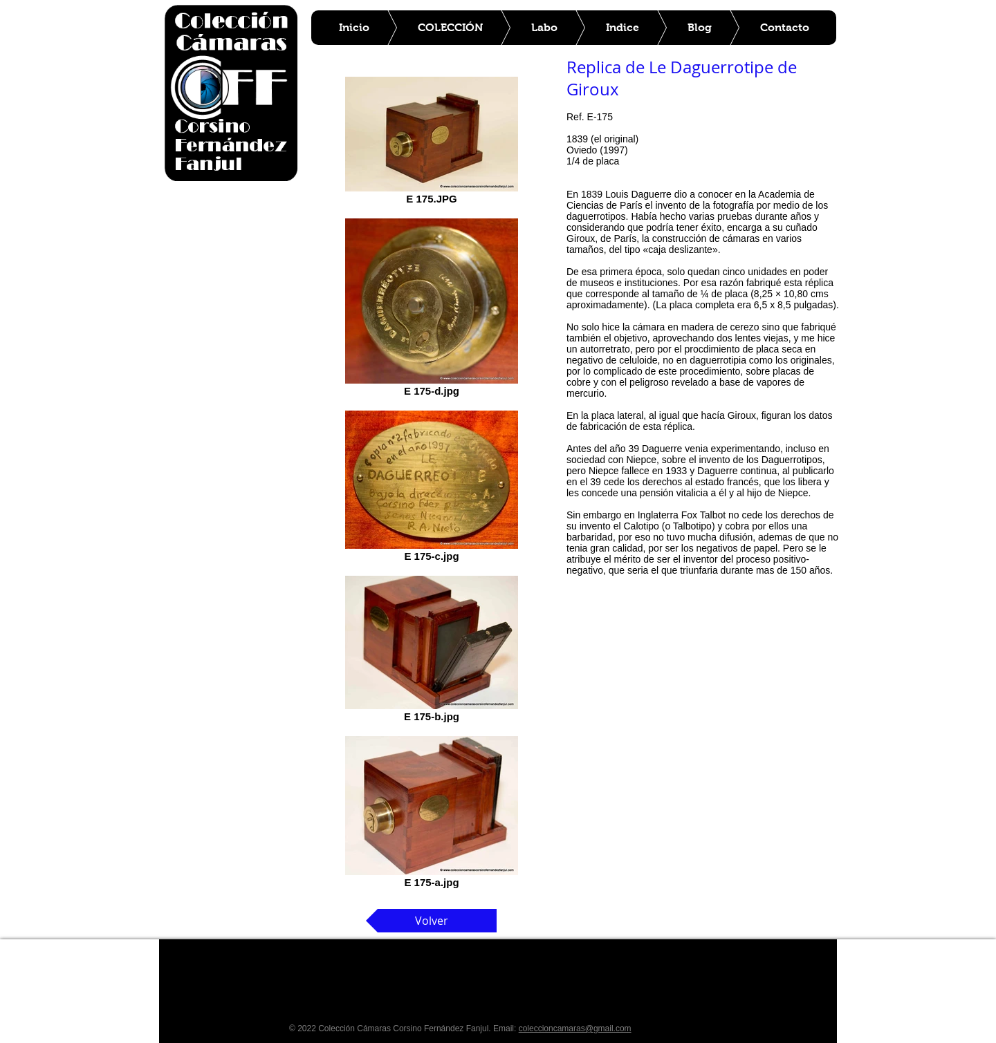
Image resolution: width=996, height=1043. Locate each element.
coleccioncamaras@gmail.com (575, 1028)
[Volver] (431, 920)
